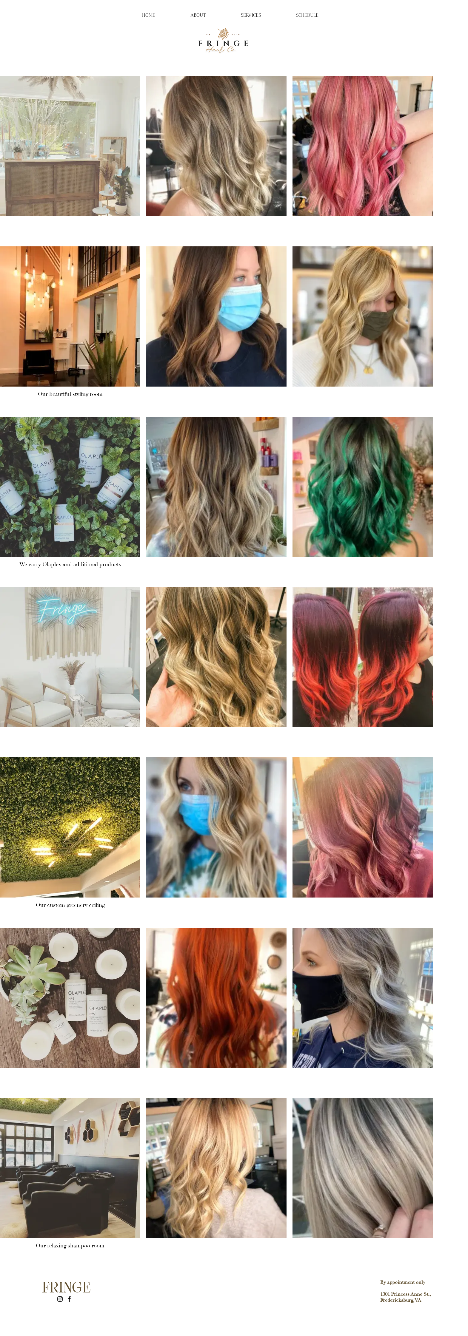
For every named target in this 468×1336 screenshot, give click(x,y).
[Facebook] (69, 1299)
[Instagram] (60, 1299)
